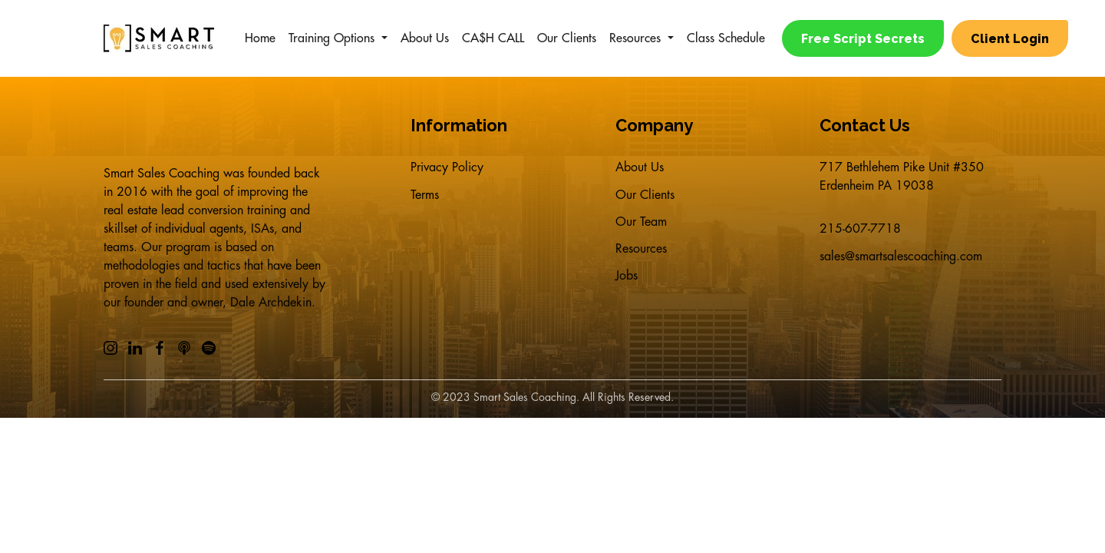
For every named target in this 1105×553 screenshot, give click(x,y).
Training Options (331, 38)
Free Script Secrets (863, 38)
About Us (425, 38)
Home (260, 38)
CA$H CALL (493, 38)
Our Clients (566, 38)
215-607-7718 (860, 229)
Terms (425, 198)
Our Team (641, 229)
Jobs (626, 290)
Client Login (1013, 38)
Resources (635, 38)
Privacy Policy (447, 167)
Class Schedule (726, 38)
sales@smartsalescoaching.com (901, 259)
